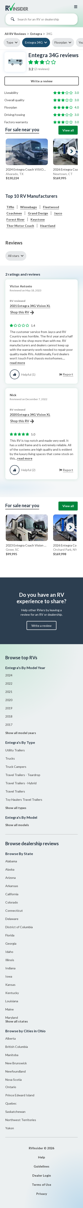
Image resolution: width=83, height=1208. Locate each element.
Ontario (10, 1087)
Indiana (10, 968)
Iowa (8, 976)
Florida (9, 935)
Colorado (11, 902)
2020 (8, 700)
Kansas (10, 984)
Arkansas (11, 886)
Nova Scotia (13, 1079)
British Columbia (16, 1047)
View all (68, 130)
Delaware (11, 919)
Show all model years (20, 733)
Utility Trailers (15, 750)
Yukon (9, 1128)
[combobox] (41, 20)
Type (9, 42)
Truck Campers (15, 766)
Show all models (17, 825)
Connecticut (14, 910)
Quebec (11, 1103)
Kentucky (12, 993)
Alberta (10, 1038)
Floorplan (60, 42)
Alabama (11, 861)
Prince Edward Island (19, 1095)
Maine (9, 1009)
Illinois (9, 960)
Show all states (16, 1021)
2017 (8, 724)
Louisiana (11, 1001)
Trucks (10, 758)
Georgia (10, 943)
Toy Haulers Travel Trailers (23, 799)
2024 (8, 675)
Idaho (9, 952)
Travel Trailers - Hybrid (21, 783)
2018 (8, 716)
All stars (13, 256)
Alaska (9, 869)
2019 (8, 708)
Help (41, 1157)
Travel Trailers (15, 791)
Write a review (41, 81)
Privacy (41, 1194)
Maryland (11, 1017)
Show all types (15, 808)
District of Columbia (19, 927)
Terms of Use (41, 1184)
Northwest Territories (20, 1120)
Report (68, 374)
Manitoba (11, 1055)
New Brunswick (16, 1063)
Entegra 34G (34, 42)
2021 (8, 692)
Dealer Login (41, 1175)
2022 (8, 683)
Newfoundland (15, 1071)
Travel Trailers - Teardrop (22, 775)
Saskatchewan (15, 1111)
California (11, 894)
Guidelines (41, 1166)
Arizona (10, 877)
